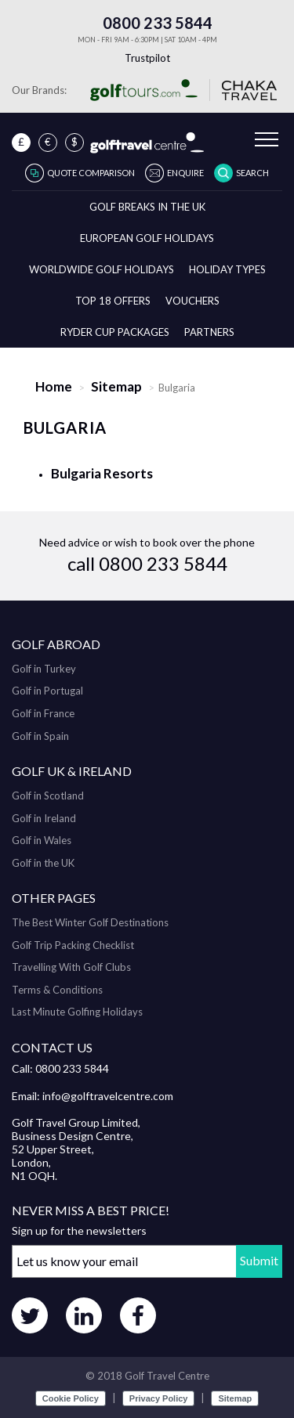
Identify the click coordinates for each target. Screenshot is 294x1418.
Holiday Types (227, 269)
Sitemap (116, 386)
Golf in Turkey (44, 668)
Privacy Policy (158, 1398)
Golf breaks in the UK (147, 206)
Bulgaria (65, 427)
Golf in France (43, 713)
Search (252, 173)
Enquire (185, 173)
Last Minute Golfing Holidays (77, 1011)
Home (53, 386)
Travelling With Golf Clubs (71, 967)
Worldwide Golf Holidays (101, 269)
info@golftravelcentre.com (107, 1095)
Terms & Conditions (57, 989)
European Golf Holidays (147, 238)
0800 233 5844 (147, 22)
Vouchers (192, 300)
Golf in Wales (41, 840)
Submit (259, 1260)
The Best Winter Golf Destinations (90, 922)
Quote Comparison (91, 173)
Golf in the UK (43, 863)
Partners (209, 332)
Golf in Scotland (48, 795)
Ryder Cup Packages (114, 332)
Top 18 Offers (113, 300)
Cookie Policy (70, 1398)
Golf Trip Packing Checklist (73, 945)
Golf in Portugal (47, 690)
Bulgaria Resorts (102, 473)
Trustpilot (147, 58)
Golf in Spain (40, 736)
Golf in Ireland (44, 818)
